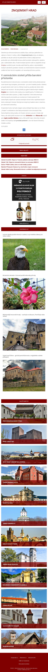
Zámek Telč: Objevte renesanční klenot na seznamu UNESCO (20, 162)
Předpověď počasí (24, 143)
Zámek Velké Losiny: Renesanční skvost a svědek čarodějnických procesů (23, 169)
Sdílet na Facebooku (24, 661)
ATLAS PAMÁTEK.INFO (9, 2)
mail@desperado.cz (26, 669)
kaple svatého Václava (11, 118)
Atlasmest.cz (23, 657)
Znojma (3, 65)
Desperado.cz (14, 657)
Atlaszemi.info (32, 657)
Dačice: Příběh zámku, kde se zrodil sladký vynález (16, 164)
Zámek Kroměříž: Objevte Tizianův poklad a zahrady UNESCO (19, 160)
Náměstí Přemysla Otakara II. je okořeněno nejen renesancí (19, 167)
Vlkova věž (39, 115)
